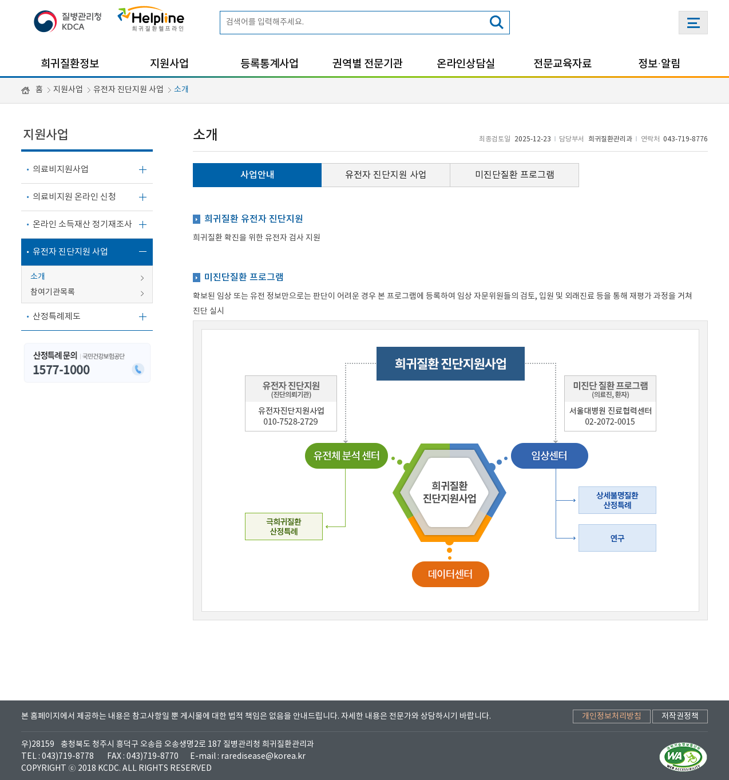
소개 (181, 89)
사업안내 (257, 175)
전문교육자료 (562, 64)
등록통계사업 (269, 64)
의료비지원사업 (61, 170)
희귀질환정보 (70, 64)
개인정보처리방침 (611, 716)
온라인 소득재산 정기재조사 (82, 224)
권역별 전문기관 (367, 64)
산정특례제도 (57, 317)
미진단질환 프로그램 (514, 175)
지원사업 (169, 64)
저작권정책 (680, 716)
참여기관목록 (52, 292)
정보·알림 (659, 64)
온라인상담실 (466, 64)
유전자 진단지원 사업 (128, 89)
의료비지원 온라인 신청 (74, 197)
